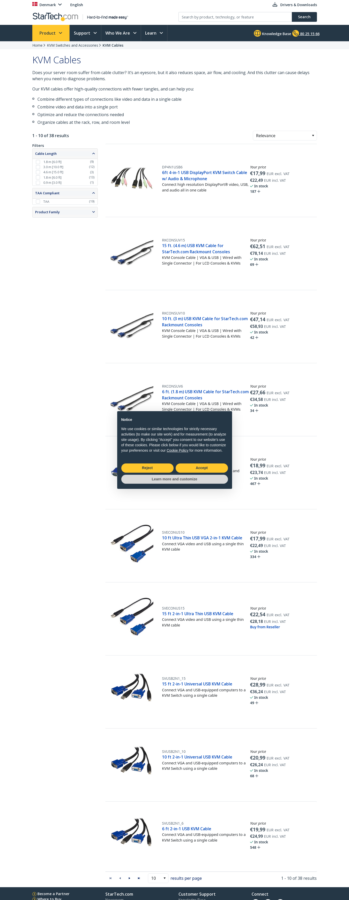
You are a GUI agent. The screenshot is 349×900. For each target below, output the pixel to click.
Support (82, 33)
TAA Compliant (47, 193)
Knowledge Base (272, 33)
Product (48, 33)
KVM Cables (113, 45)
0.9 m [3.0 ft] (52, 182)
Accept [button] (202, 468)
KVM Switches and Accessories (72, 45)
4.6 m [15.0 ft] (53, 172)
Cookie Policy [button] (177, 450)
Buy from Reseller (265, 627)
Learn (151, 33)
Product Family (47, 212)
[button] (313, 135)
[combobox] (285, 135)
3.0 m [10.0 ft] (53, 167)
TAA (46, 201)
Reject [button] (147, 468)
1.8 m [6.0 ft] (52, 161)
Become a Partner (53, 893)
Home (37, 45)
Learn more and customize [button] (174, 479)
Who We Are (118, 33)
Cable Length (46, 153)
